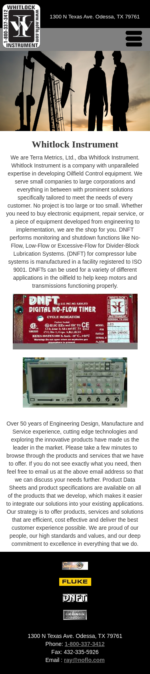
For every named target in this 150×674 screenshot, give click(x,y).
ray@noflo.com (84, 660)
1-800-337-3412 (85, 644)
